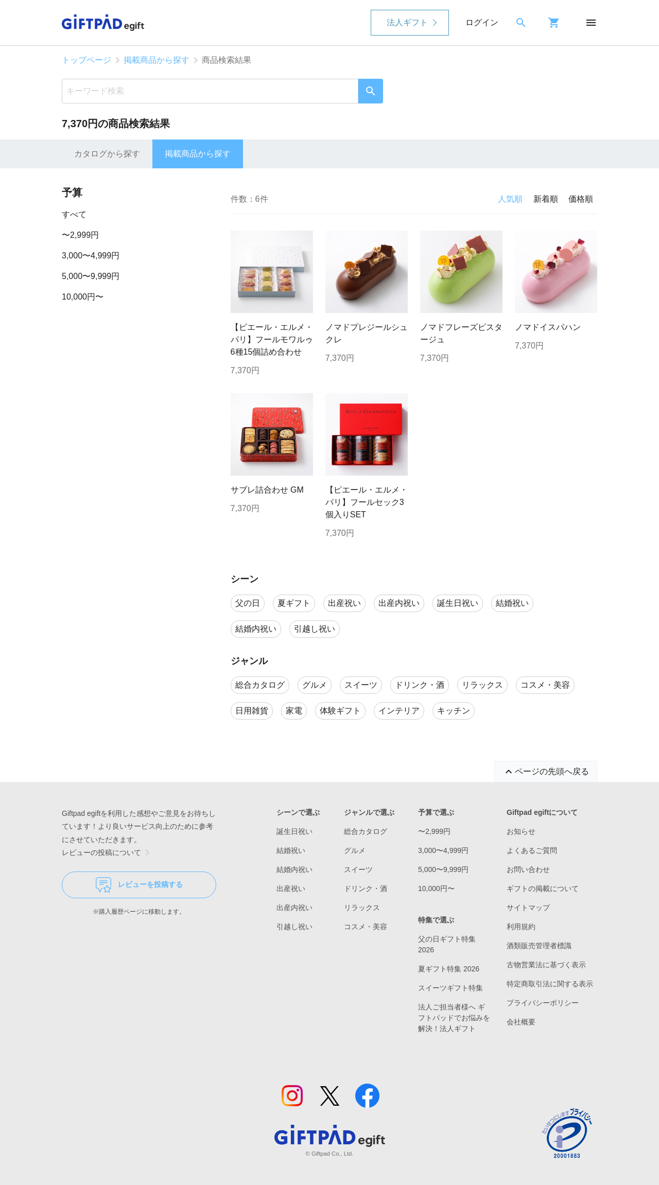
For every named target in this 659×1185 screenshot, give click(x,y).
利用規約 (521, 926)
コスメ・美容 (365, 926)
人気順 (510, 199)
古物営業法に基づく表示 (546, 965)
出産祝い (290, 888)
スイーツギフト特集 (450, 988)
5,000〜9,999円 (90, 276)
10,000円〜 (82, 296)
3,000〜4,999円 (90, 255)
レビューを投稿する (139, 885)
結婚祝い (290, 850)
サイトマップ (528, 907)
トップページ (86, 60)
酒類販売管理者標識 (539, 946)
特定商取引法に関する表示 (550, 984)
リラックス (362, 907)
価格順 (580, 199)
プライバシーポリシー (543, 1003)
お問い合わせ (528, 869)
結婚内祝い (294, 869)
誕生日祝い (294, 831)
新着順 (545, 199)
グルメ (355, 850)
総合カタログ (365, 831)
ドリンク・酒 (365, 888)
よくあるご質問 (532, 850)
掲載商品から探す (156, 60)
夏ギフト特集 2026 (448, 969)
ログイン (481, 22)
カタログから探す (107, 153)
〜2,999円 (80, 235)
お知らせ (521, 831)
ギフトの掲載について (543, 888)
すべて (74, 214)
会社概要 (521, 1022)
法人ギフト (407, 22)
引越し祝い (294, 926)
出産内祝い (294, 907)
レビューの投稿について (107, 852)
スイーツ (358, 869)
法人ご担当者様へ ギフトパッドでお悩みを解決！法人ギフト (454, 1018)
